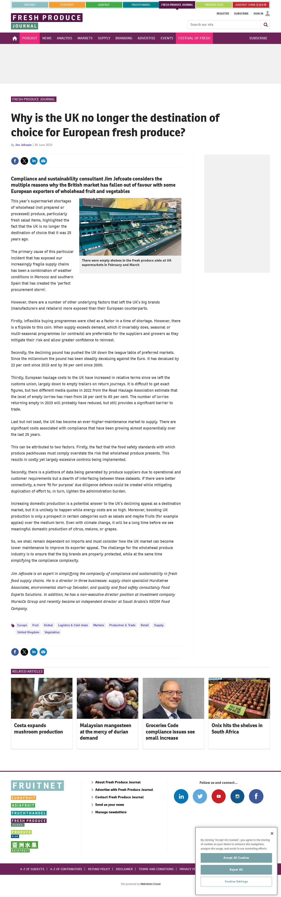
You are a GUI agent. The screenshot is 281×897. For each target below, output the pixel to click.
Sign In (258, 13)
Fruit (35, 625)
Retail (145, 625)
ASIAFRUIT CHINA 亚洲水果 (251, 5)
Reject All (236, 877)
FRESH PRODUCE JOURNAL (177, 5)
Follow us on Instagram (237, 796)
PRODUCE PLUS (214, 5)
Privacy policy (191, 869)
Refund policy (99, 869)
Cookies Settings (236, 889)
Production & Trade (122, 625)
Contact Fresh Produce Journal (119, 797)
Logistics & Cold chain (73, 625)
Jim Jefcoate (23, 145)
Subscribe (241, 13)
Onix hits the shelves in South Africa (237, 728)
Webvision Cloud (150, 884)
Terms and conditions (156, 869)
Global (48, 625)
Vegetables (52, 632)
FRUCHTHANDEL (141, 5)
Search (265, 24)
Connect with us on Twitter (200, 796)
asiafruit (104, 5)
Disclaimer (124, 869)
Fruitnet (30, 5)
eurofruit (67, 5)
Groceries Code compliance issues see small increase (170, 731)
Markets (98, 625)
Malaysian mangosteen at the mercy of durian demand (105, 731)
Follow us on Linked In (181, 796)
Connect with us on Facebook (256, 796)
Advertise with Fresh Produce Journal (124, 789)
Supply (159, 625)
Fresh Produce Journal (33, 99)
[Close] (272, 841)
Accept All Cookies (236, 865)
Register (223, 13)
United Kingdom (28, 632)
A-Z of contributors (66, 869)
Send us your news (109, 804)
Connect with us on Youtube (218, 796)
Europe (22, 625)
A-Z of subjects (32, 869)
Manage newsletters (110, 812)
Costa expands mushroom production (38, 728)
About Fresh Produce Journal (117, 782)
